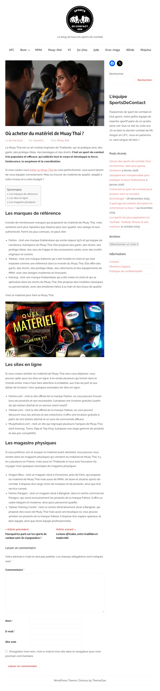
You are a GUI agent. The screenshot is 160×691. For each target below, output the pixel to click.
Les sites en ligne (18, 198)
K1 (69, 50)
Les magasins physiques (22, 202)
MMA (38, 50)
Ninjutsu (145, 50)
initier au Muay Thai (42, 169)
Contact (114, 261)
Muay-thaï (55, 50)
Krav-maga (112, 50)
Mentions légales (119, 266)
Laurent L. (39, 140)
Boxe (25, 50)
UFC (11, 50)
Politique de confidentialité (125, 271)
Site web (10, 641)
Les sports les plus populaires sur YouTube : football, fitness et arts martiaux (129, 222)
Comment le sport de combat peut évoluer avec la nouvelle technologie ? (130, 194)
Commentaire (14, 569)
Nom (9, 620)
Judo (96, 50)
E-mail (10, 631)
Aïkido (130, 50)
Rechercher (116, 73)
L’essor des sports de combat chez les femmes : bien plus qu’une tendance (130, 166)
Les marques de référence (23, 194)
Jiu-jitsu (82, 50)
